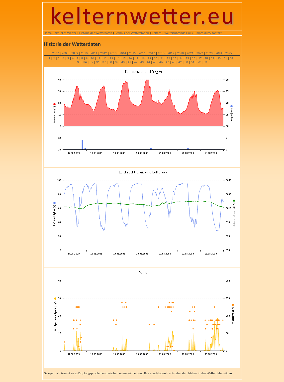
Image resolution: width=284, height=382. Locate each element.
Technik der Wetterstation (132, 33)
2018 (161, 53)
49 (180, 62)
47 (167, 62)
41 (129, 62)
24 (181, 58)
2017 (151, 53)
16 (130, 58)
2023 (209, 53)
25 (187, 58)
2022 (199, 53)
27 (199, 58)
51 (192, 62)
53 (205, 62)
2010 (84, 53)
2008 (65, 53)
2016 (142, 53)
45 (154, 62)
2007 (55, 53)
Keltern (156, 33)
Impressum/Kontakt (208, 33)
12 (104, 58)
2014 (122, 53)
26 (193, 58)
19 (149, 58)
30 (218, 58)
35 (91, 62)
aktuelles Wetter (65, 33)
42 (135, 62)
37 (104, 62)
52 (198, 62)
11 (98, 58)
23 (174, 58)
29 (212, 58)
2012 (103, 53)
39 (116, 62)
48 (173, 62)
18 (143, 58)
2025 (228, 53)
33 (78, 62)
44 (148, 62)
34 (85, 62)
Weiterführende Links (178, 33)
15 (124, 58)
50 (186, 62)
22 (168, 58)
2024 (219, 53)
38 (110, 62)
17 (136, 58)
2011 (94, 53)
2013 (113, 53)
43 (142, 62)
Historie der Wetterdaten (95, 33)
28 (206, 58)
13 (111, 58)
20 (155, 58)
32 (231, 58)
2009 (74, 53)
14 (117, 58)
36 (97, 62)
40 (123, 62)
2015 (132, 53)
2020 (180, 53)
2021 (190, 53)
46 (161, 62)
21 (162, 58)
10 (92, 58)
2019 (171, 53)
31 (225, 58)
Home (48, 33)
